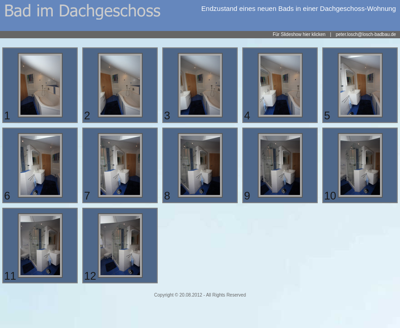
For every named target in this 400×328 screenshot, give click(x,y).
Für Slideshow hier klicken (299, 34)
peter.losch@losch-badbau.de (366, 34)
